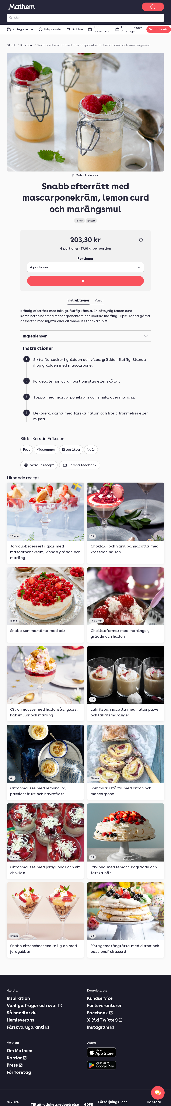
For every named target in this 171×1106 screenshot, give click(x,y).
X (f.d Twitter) (105, 1020)
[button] (87, 367)
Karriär (17, 1057)
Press (15, 1065)
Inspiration (18, 998)
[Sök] (11, 18)
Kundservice (100, 998)
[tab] (99, 301)
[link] (45, 523)
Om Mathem (19, 1050)
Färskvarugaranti (28, 1027)
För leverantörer (104, 1005)
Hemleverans (20, 1020)
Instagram (100, 1027)
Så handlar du (21, 1012)
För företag (19, 1072)
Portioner (85, 259)
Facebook (100, 1012)
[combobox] (88, 18)
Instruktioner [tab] (78, 300)
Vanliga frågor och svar (34, 1005)
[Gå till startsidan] (21, 7)
